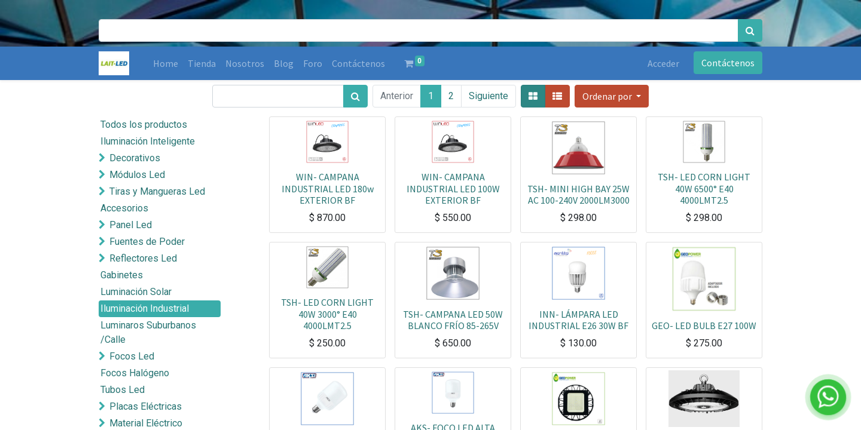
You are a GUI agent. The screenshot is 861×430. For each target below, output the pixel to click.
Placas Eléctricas (145, 406)
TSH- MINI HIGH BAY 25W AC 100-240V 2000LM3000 (578, 194)
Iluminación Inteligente (147, 141)
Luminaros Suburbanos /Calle (148, 332)
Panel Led (130, 225)
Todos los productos (143, 124)
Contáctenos (728, 63)
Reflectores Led (143, 258)
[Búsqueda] (750, 30)
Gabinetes (121, 275)
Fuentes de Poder (147, 241)
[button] (612, 96)
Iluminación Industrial (144, 308)
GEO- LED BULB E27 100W (704, 325)
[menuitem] (165, 63)
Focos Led (131, 356)
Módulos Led (137, 174)
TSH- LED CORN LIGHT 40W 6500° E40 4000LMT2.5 (704, 188)
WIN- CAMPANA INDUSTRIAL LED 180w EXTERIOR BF (328, 188)
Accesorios (124, 208)
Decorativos (134, 158)
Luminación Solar (136, 291)
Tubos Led (122, 389)
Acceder (663, 63)
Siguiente (488, 96)
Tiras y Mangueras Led (157, 191)
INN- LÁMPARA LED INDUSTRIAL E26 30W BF (578, 319)
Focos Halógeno (134, 373)
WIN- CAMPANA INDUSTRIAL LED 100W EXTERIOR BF (453, 188)
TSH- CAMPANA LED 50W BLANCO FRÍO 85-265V (453, 319)
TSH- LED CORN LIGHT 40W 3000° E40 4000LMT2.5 (327, 313)
